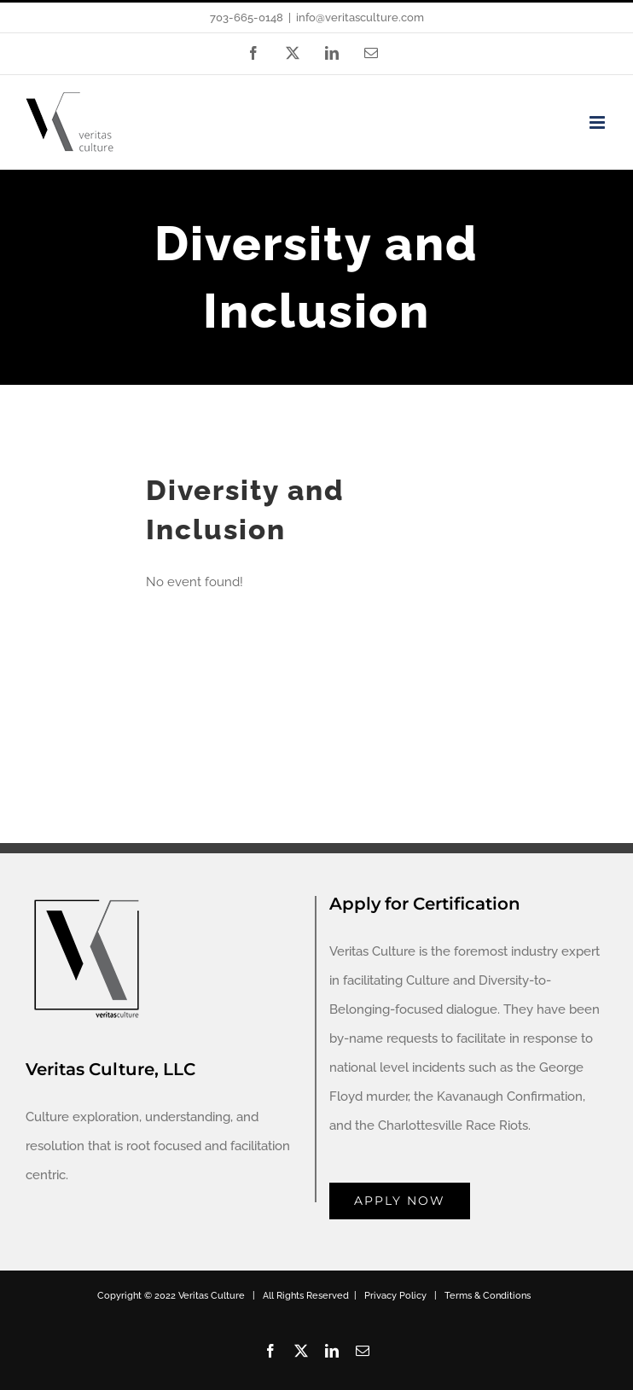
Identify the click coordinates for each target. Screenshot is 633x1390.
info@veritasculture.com (360, 17)
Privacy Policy (395, 1295)
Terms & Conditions (487, 1295)
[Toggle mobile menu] (598, 122)
